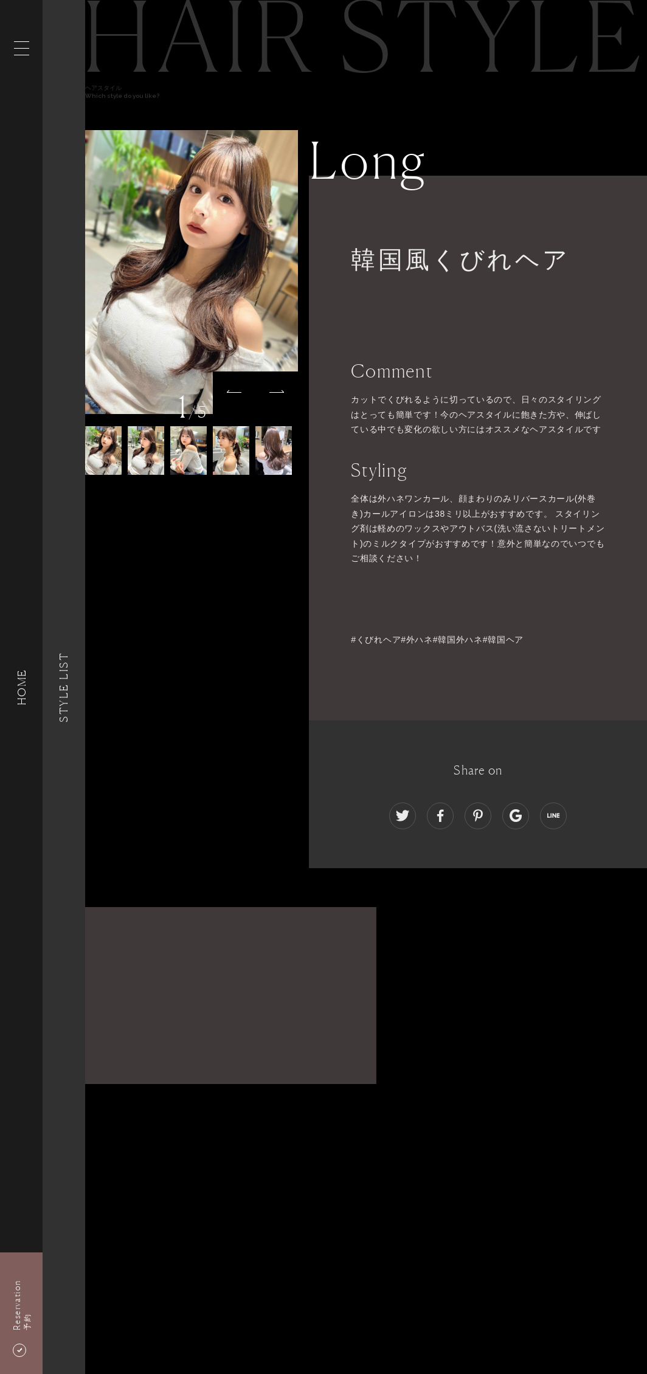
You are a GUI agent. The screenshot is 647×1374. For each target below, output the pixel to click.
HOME (21, 687)
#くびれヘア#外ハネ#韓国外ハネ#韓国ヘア (437, 639)
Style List (64, 687)
